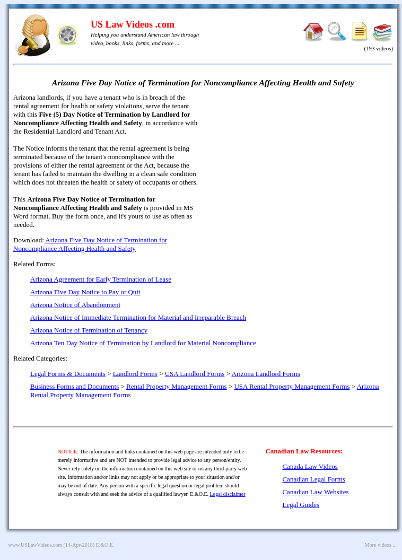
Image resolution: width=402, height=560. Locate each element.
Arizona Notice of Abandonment (75, 305)
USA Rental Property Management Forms (291, 386)
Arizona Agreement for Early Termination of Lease (100, 279)
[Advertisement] (302, 169)
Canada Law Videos (309, 466)
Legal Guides (300, 505)
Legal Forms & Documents (68, 374)
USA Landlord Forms (195, 374)
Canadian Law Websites (315, 492)
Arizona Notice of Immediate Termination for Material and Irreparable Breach (138, 317)
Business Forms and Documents (74, 386)
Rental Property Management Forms (176, 386)
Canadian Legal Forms (313, 479)
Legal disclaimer (228, 494)
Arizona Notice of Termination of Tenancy (88, 330)
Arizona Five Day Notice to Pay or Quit (85, 292)
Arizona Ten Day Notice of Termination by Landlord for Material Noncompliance (143, 343)
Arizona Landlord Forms (266, 374)
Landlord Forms (135, 374)
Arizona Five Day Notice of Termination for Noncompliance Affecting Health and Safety (90, 244)
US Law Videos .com (132, 24)
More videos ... (381, 545)
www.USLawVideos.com (35, 545)
